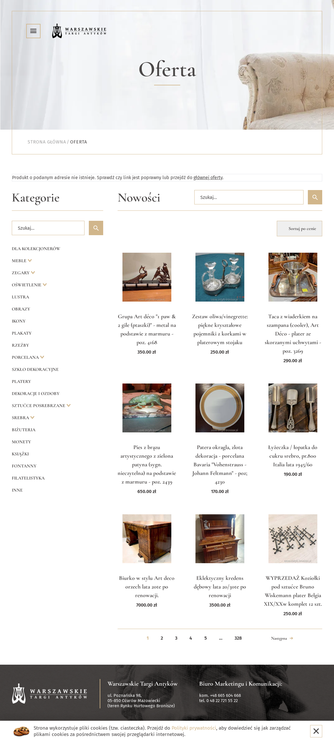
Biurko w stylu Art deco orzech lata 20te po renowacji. (146, 587)
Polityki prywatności (194, 728)
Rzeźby (20, 345)
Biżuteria (23, 430)
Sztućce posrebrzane (39, 406)
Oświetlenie (27, 285)
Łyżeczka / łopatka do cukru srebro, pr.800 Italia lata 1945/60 (292, 456)
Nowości (139, 197)
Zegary (21, 273)
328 (238, 638)
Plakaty (22, 333)
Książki (20, 454)
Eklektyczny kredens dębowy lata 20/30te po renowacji (220, 587)
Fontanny (24, 466)
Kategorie (35, 197)
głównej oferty (207, 177)
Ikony (19, 321)
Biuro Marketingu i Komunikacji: (240, 683)
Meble (20, 261)
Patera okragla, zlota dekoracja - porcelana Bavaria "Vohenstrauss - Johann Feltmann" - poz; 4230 (219, 464)
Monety (21, 442)
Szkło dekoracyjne (35, 369)
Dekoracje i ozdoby (35, 393)
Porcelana (26, 357)
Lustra (20, 297)
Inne (17, 490)
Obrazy (21, 309)
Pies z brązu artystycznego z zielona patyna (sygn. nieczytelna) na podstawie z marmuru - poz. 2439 (147, 464)
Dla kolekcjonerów (36, 249)
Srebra (21, 418)
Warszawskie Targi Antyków (143, 683)
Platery (21, 381)
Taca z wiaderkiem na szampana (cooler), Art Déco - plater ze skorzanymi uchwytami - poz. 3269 (293, 333)
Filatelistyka (28, 478)
